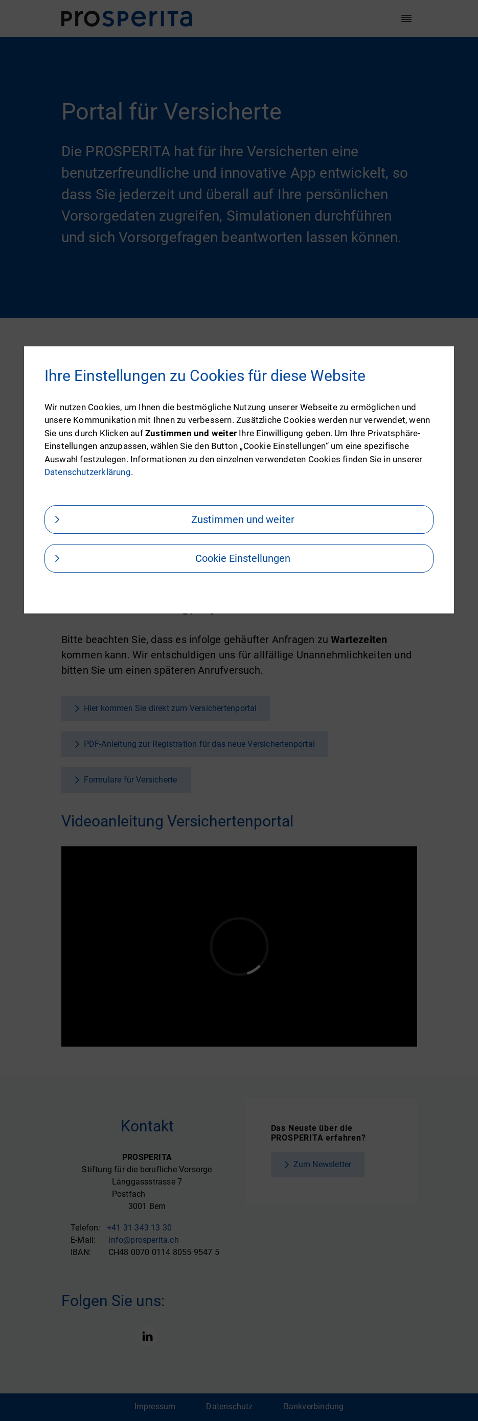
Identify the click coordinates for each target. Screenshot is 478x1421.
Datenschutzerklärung (87, 472)
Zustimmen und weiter (242, 519)
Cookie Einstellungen (242, 558)
